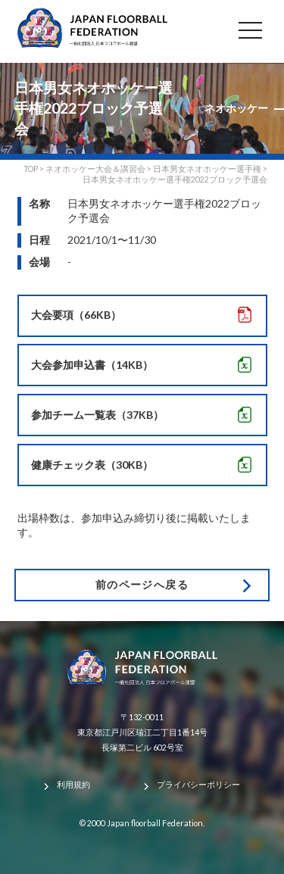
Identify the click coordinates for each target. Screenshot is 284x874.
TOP (30, 168)
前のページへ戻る (142, 584)
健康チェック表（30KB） (92, 464)
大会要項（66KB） (76, 314)
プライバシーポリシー (198, 784)
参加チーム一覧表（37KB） (97, 414)
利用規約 (73, 784)
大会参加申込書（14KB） (92, 364)
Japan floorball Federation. (155, 823)
